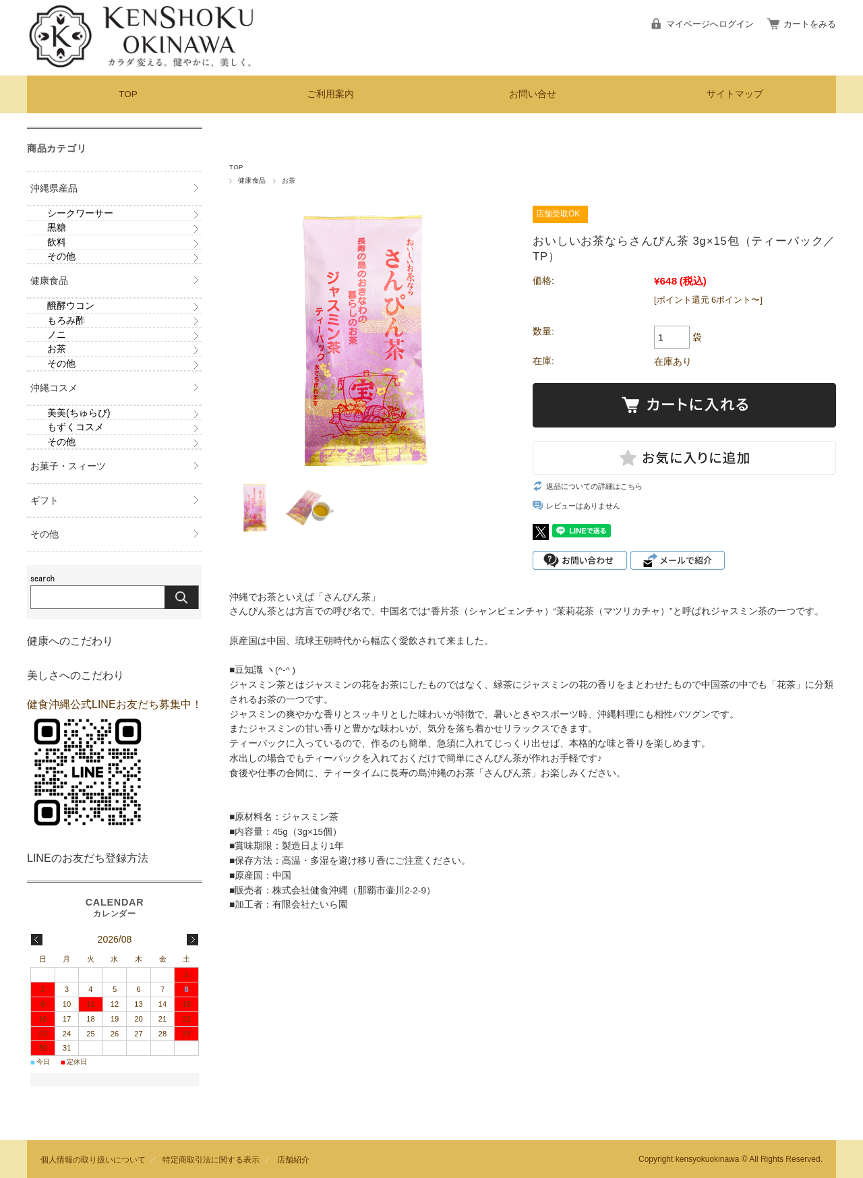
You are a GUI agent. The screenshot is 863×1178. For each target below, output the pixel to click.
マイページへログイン (710, 24)
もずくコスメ (75, 426)
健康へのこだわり (70, 641)
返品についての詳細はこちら (594, 486)
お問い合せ (532, 94)
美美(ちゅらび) (79, 412)
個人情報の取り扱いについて (93, 1159)
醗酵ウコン (70, 305)
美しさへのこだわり (75, 675)
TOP (128, 94)
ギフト (44, 500)
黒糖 (56, 227)
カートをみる (809, 24)
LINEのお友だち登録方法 (87, 858)
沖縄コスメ (54, 387)
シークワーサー (80, 213)
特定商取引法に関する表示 (211, 1159)
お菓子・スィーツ (68, 466)
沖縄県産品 (54, 188)
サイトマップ (735, 94)
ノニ (56, 334)
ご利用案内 (330, 94)
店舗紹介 (293, 1159)
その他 (61, 256)
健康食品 (252, 180)
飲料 (56, 242)
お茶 (289, 180)
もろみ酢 (66, 320)
